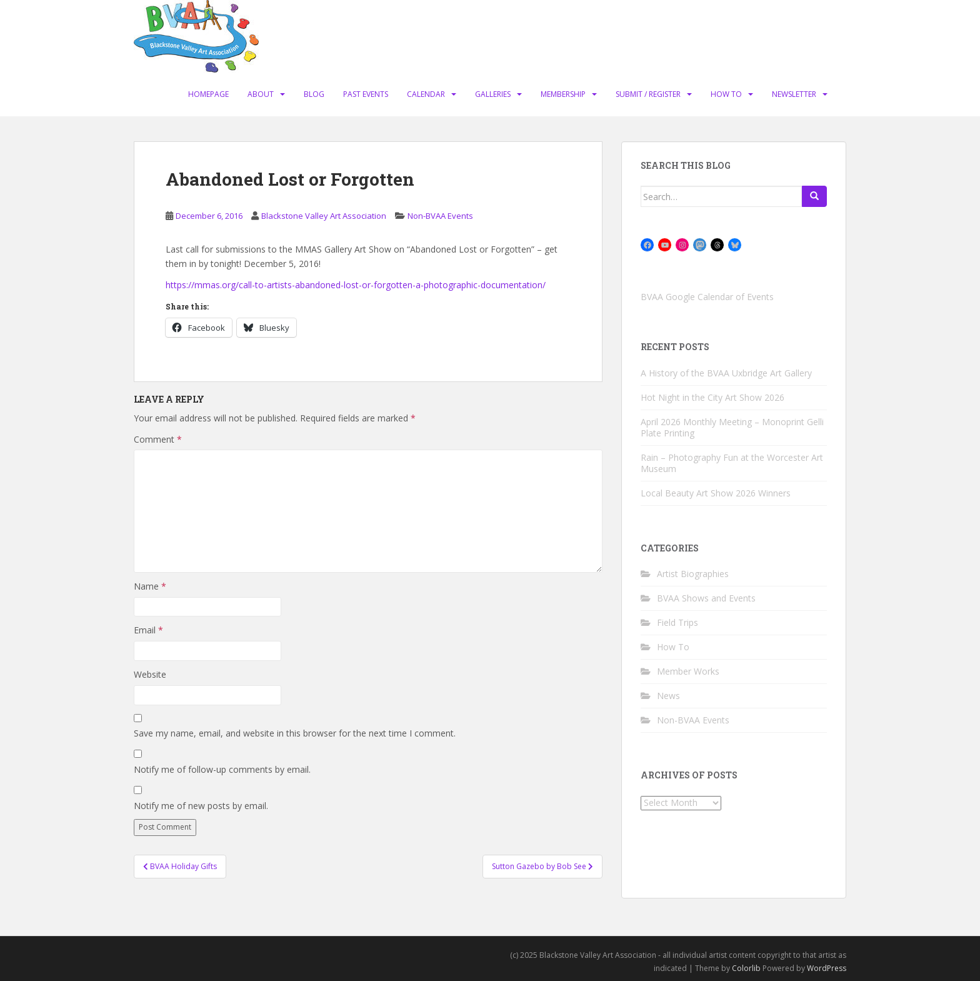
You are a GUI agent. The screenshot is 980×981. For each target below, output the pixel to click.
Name (150, 586)
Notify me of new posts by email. (201, 806)
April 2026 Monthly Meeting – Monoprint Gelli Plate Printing (732, 427)
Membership (563, 94)
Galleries (493, 94)
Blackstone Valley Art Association (323, 215)
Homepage (208, 94)
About (261, 94)
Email (148, 630)
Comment (158, 439)
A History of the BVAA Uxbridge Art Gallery (726, 373)
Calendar (426, 94)
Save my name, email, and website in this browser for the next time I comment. (295, 733)
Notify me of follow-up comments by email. (222, 769)
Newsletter (794, 94)
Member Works (688, 671)
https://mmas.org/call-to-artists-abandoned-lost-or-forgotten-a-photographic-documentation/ (356, 285)
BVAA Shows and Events (706, 598)
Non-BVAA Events (440, 215)
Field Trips (677, 622)
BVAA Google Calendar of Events (707, 297)
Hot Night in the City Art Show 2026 (712, 397)
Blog (314, 94)
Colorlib (746, 968)
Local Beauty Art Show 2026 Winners (716, 493)
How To (726, 94)
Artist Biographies (693, 574)
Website (150, 674)
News (668, 696)
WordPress (826, 968)
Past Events (365, 94)
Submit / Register (648, 94)
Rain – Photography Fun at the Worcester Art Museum (732, 463)
